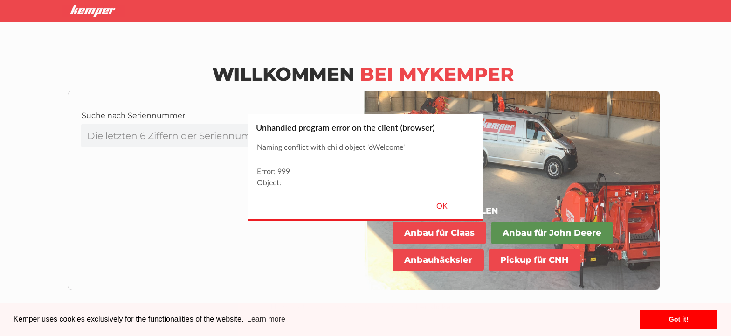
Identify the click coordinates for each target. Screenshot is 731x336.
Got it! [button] (679, 319)
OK (442, 206)
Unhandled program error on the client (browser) (345, 127)
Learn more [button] (266, 319)
